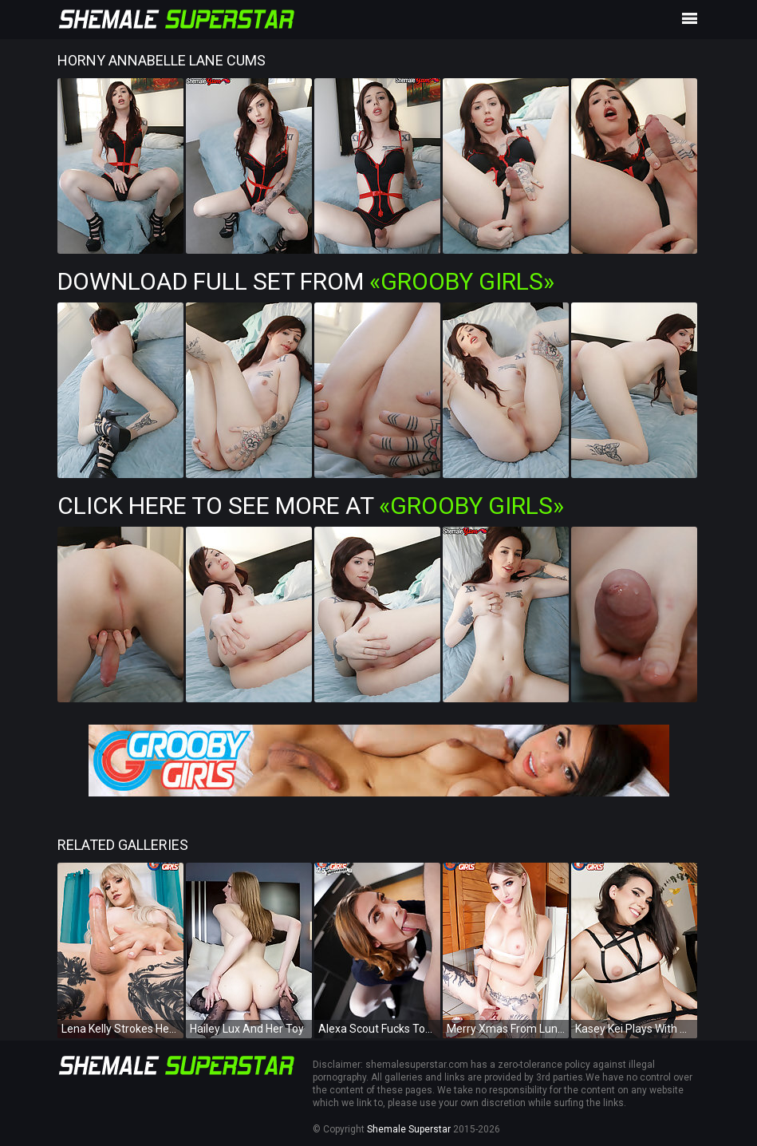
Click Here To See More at (310, 506)
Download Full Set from (305, 281)
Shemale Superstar (409, 1129)
